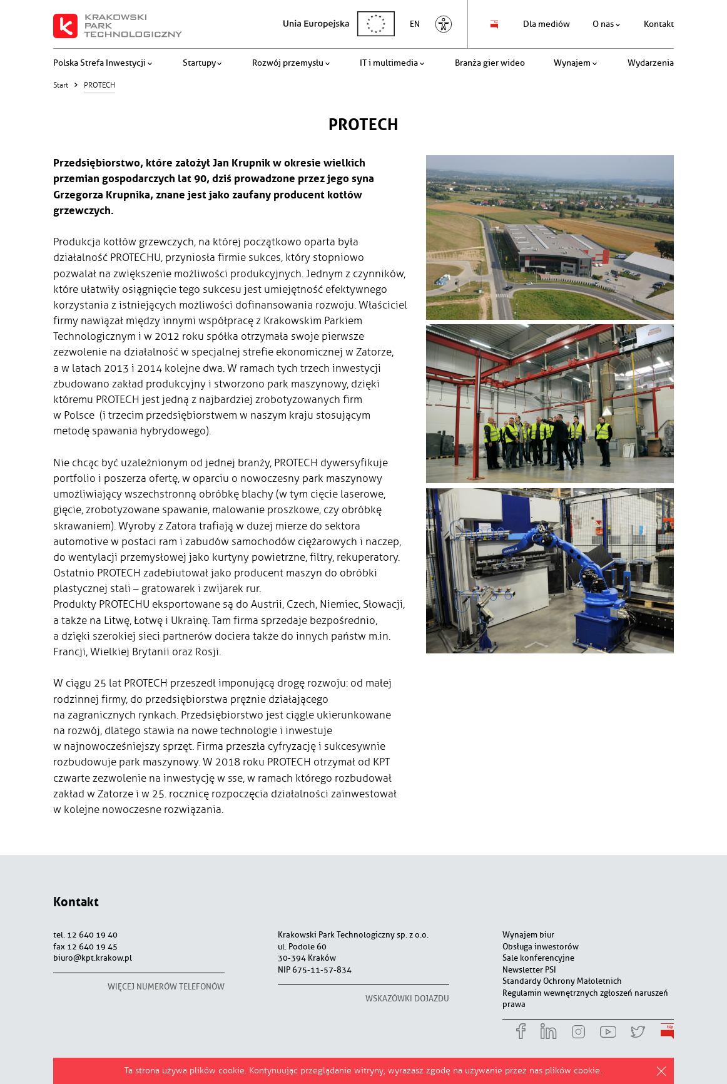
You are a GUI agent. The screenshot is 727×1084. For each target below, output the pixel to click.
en (418, 24)
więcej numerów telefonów (166, 986)
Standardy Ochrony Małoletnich (562, 981)
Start (60, 85)
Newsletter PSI (529, 969)
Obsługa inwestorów (540, 946)
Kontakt (76, 901)
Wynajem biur (528, 934)
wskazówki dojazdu (407, 998)
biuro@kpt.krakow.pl (92, 958)
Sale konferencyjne (538, 958)
